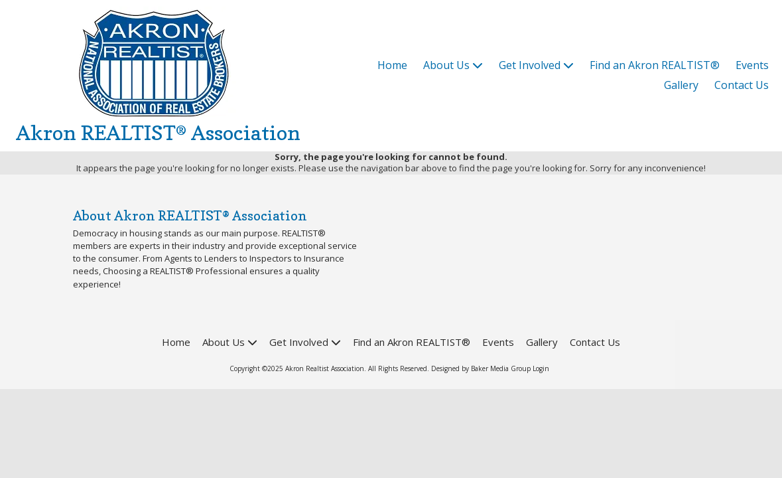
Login (541, 368)
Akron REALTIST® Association (158, 132)
